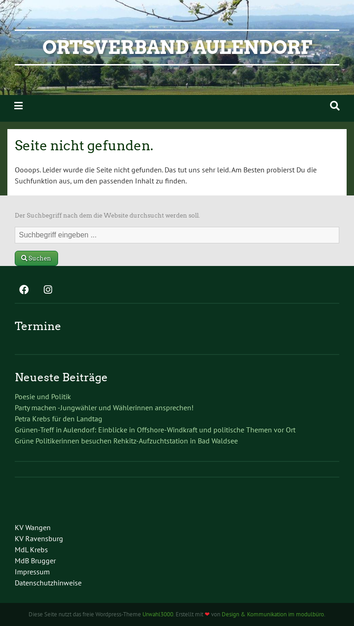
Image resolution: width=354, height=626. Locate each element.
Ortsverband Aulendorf (177, 47)
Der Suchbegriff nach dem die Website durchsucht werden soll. (107, 215)
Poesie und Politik (43, 396)
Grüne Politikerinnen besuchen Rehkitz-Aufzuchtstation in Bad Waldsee (126, 440)
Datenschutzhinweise (48, 582)
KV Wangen (33, 527)
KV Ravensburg (39, 538)
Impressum (32, 571)
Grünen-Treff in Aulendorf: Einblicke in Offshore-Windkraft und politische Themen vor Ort (155, 429)
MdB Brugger (35, 560)
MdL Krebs (31, 549)
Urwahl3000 (157, 614)
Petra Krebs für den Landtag (58, 418)
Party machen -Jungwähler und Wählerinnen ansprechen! (104, 407)
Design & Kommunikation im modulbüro (273, 614)
